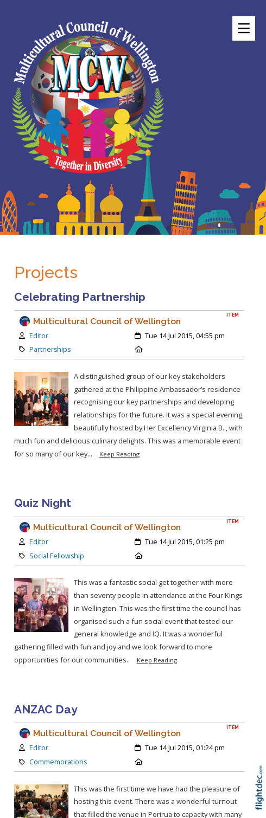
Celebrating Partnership (79, 297)
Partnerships (50, 349)
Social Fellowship (56, 556)
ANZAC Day (45, 709)
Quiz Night (42, 503)
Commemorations (58, 762)
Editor (38, 335)
